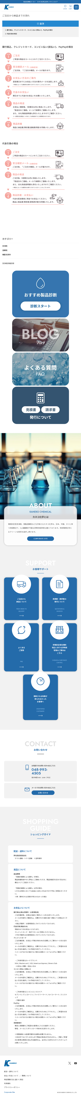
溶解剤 (4, 250)
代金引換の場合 (12, 34)
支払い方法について (11, 1075)
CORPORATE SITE (41, 538)
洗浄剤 (4, 246)
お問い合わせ (43, 792)
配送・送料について (11, 1071)
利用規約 (7, 1083)
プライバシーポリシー (12, 1087)
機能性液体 (6, 254)
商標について (26, 1075)
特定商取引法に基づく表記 (13, 1079)
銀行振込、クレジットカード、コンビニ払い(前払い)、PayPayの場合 (30, 30)
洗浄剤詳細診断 (8, 263)
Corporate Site (9, 1092)
